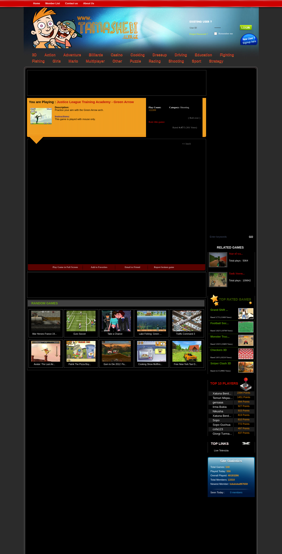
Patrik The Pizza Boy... (80, 364)
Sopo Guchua (222, 424)
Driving (181, 55)
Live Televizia (221, 450)
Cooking (137, 55)
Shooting (176, 61)
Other (117, 61)
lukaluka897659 (239, 484)
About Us (88, 3)
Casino (117, 55)
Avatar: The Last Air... (44, 364)
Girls (56, 61)
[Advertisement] (116, 83)
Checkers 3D (219, 350)
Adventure (72, 55)
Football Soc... (220, 323)
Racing (155, 61)
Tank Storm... (237, 273)
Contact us (71, 3)
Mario (73, 61)
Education (203, 55)
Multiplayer (95, 61)
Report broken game (164, 267)
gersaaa (218, 402)
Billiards (96, 55)
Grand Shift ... (219, 309)
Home (36, 3)
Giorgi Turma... (222, 433)
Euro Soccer (79, 334)
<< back (186, 143)
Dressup (159, 55)
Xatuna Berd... (222, 393)
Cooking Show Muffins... (150, 364)
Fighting (227, 55)
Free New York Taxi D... (185, 364)
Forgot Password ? (199, 34)
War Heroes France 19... (44, 334)
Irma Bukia (220, 407)
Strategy (216, 61)
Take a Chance (115, 334)
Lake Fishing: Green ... (150, 334)
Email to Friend (132, 267)
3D (34, 55)
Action (50, 55)
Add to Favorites (99, 267)
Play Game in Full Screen (65, 267)
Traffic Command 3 (185, 334)
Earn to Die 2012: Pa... (115, 364)
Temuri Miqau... (223, 398)
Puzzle (135, 61)
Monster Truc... (220, 336)
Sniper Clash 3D (221, 363)
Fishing (38, 61)
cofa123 (218, 429)
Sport (196, 61)
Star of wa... (236, 253)
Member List (52, 3)
